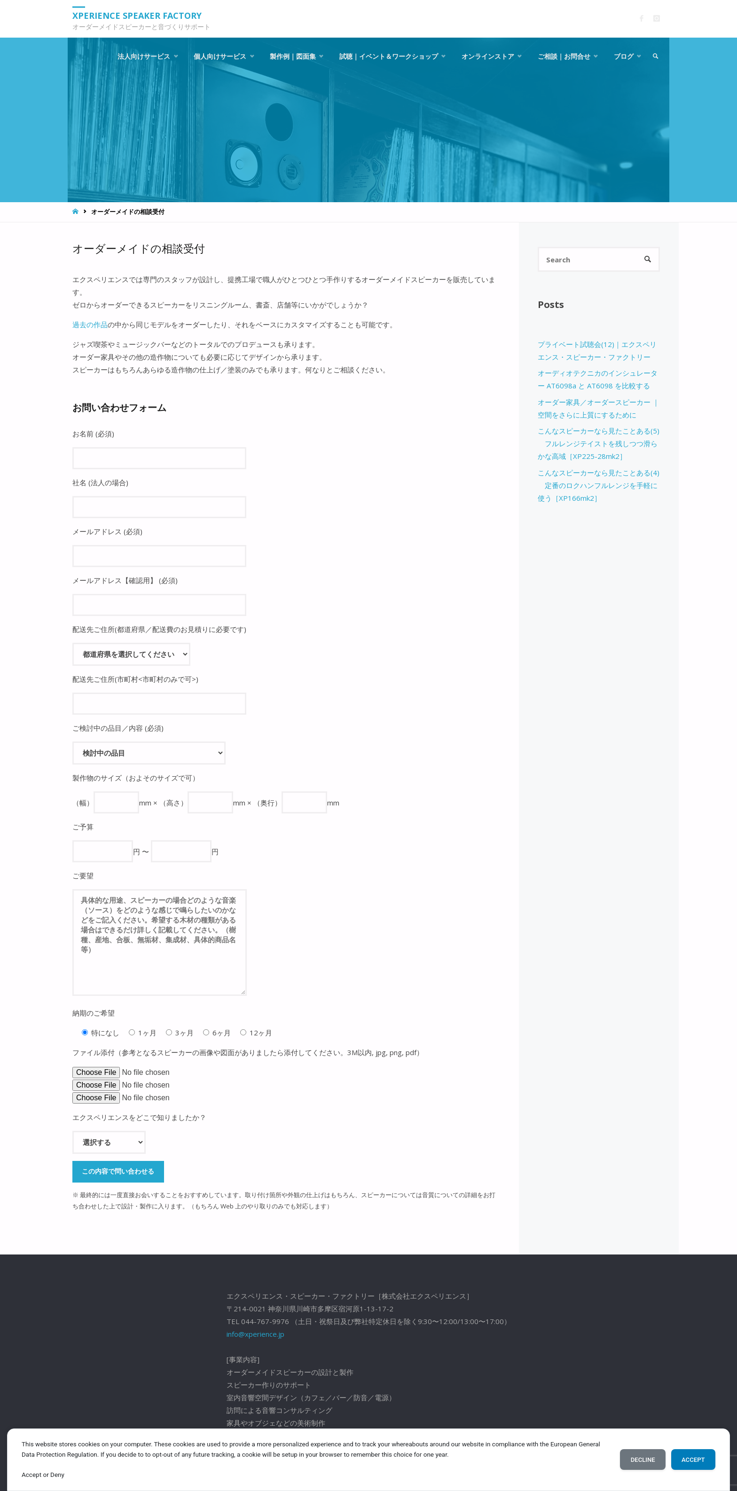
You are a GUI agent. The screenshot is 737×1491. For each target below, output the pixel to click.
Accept (693, 1459)
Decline (643, 1459)
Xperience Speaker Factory (137, 15)
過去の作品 (90, 324)
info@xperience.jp (255, 1334)
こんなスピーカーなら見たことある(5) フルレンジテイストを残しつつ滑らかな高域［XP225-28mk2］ (598, 443)
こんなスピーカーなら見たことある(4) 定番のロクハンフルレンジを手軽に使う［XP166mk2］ (598, 485)
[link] (656, 56)
